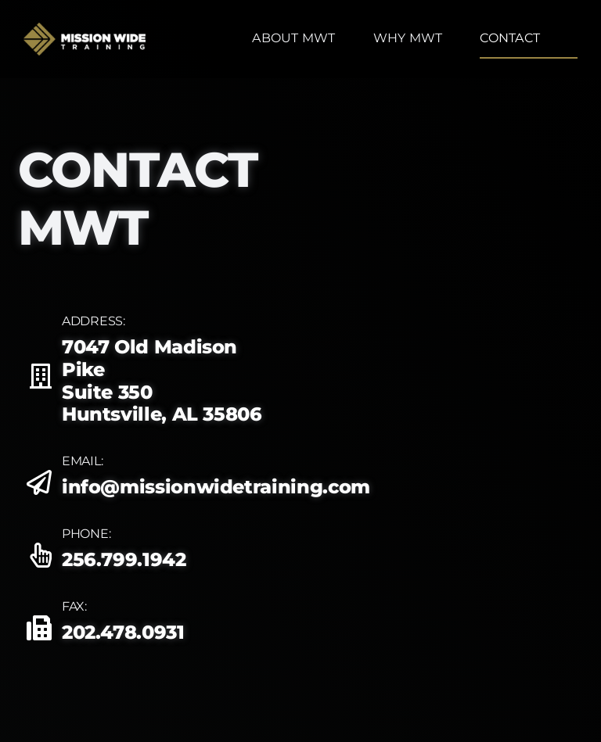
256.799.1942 (124, 559)
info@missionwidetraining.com (216, 486)
